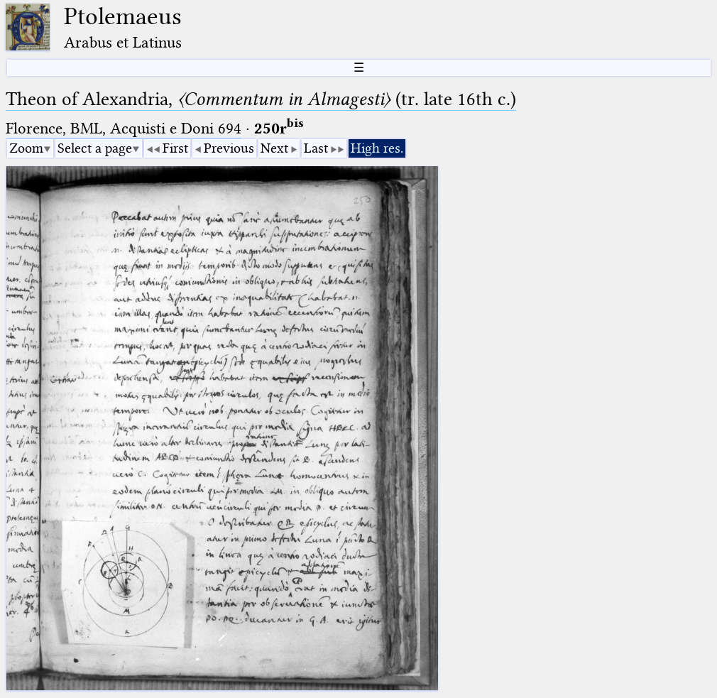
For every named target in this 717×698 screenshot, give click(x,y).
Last (316, 148)
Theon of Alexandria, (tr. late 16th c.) (261, 99)
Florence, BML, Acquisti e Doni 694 (123, 128)
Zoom (26, 148)
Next (274, 148)
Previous (229, 148)
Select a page (95, 148)
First (175, 148)
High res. (377, 148)
